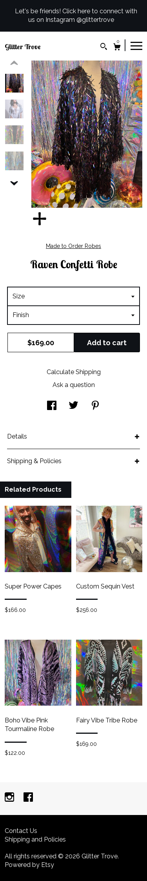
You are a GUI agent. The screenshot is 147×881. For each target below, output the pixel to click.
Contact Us (21, 831)
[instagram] (10, 798)
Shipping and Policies (35, 839)
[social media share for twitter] (73, 406)
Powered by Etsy (29, 865)
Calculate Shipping (74, 372)
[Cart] (117, 48)
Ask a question (74, 385)
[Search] (103, 47)
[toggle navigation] (136, 45)
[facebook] (28, 798)
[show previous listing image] (14, 63)
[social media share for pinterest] (95, 406)
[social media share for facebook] (51, 406)
